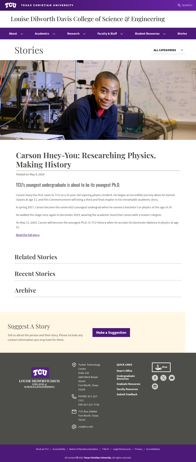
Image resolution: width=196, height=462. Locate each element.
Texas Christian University (97, 457)
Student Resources (147, 33)
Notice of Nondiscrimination (83, 449)
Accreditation (153, 449)
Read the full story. (28, 235)
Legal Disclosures (122, 449)
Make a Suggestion (111, 332)
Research (73, 33)
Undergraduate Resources (126, 377)
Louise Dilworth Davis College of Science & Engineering (88, 19)
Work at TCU (42, 449)
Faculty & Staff (107, 33)
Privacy (138, 449)
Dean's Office (124, 370)
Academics (42, 33)
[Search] (185, 5)
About (13, 33)
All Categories (165, 50)
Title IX (105, 449)
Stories (182, 33)
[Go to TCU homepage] (39, 5)
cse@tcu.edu (85, 426)
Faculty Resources (127, 389)
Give (161, 367)
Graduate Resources (128, 384)
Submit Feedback (127, 394)
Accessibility (59, 449)
